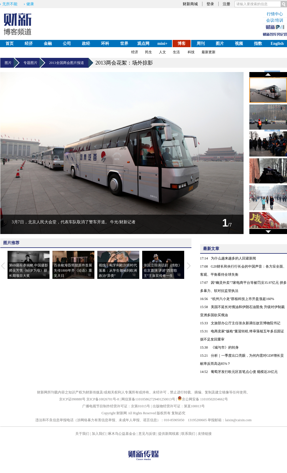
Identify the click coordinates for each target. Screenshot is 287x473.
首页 (10, 43)
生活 (176, 52)
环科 (105, 43)
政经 (86, 43)
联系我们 (188, 434)
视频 (239, 43)
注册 (226, 4)
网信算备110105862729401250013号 (148, 399)
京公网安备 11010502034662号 (203, 399)
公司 (67, 43)
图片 (220, 43)
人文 (162, 52)
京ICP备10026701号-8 (103, 399)
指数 (258, 43)
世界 (124, 43)
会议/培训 (275, 20)
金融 (48, 43)
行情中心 (275, 14)
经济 (29, 43)
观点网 (143, 43)
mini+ (162, 43)
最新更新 (208, 52)
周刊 (201, 43)
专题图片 (31, 63)
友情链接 (205, 434)
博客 (182, 43)
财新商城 (190, 4)
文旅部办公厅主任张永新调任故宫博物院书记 (245, 323)
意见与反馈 (147, 434)
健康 (30, 4)
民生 (148, 52)
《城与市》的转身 (225, 347)
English (277, 43)
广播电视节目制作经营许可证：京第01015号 (116, 406)
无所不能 (9, 4)
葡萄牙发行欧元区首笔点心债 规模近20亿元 (244, 372)
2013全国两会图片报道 (68, 63)
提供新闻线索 (168, 434)
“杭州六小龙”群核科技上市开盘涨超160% (242, 299)
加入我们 (99, 434)
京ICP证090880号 (72, 399)
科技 (191, 52)
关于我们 (82, 434)
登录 (210, 4)
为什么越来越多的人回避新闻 (233, 258)
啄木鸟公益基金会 (122, 434)
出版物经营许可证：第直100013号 (179, 406)
